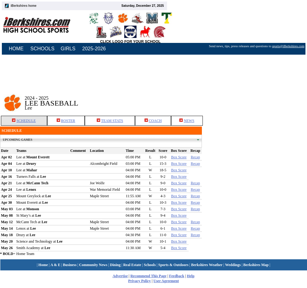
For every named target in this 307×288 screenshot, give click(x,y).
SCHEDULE (26, 121)
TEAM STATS (112, 121)
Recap (195, 157)
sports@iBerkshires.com (288, 46)
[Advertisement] (255, 98)
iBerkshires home (24, 5)
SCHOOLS (43, 48)
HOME (16, 48)
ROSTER (68, 121)
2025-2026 (94, 48)
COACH (155, 121)
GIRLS (68, 48)
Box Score (178, 157)
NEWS (189, 121)
